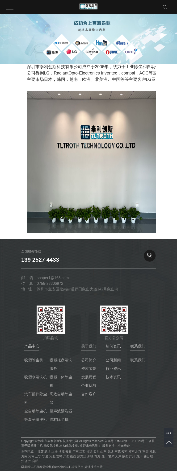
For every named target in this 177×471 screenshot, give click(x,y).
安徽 (68, 451)
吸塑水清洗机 (35, 377)
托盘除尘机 (51, 445)
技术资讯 (113, 377)
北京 (138, 451)
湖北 (152, 451)
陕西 (125, 456)
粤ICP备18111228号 (131, 441)
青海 (97, 456)
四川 (96, 451)
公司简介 (88, 360)
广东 (75, 451)
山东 (103, 451)
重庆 (145, 451)
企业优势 (88, 386)
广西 (66, 456)
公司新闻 (113, 360)
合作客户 (88, 394)
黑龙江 (81, 456)
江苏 (41, 451)
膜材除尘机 (59, 419)
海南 (24, 456)
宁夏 (45, 456)
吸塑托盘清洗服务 (61, 364)
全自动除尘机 (35, 411)
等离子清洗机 (35, 419)
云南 (124, 451)
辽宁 (38, 456)
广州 (132, 456)
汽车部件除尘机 (35, 398)
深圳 (110, 451)
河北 (52, 456)
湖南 (131, 451)
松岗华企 (124, 445)
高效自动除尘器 (61, 398)
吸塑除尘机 (33, 360)
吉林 (59, 456)
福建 (89, 451)
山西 (73, 456)
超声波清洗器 (61, 411)
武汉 (47, 451)
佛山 (146, 456)
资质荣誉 (88, 369)
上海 (54, 451)
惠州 (139, 456)
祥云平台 (77, 467)
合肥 (35, 461)
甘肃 (111, 456)
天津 (118, 456)
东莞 (117, 451)
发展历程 (88, 377)
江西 (82, 451)
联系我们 (137, 360)
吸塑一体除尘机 (61, 381)
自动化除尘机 (69, 445)
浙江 (62, 451)
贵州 (104, 456)
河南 (31, 456)
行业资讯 (113, 369)
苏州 (28, 461)
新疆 (90, 456)
